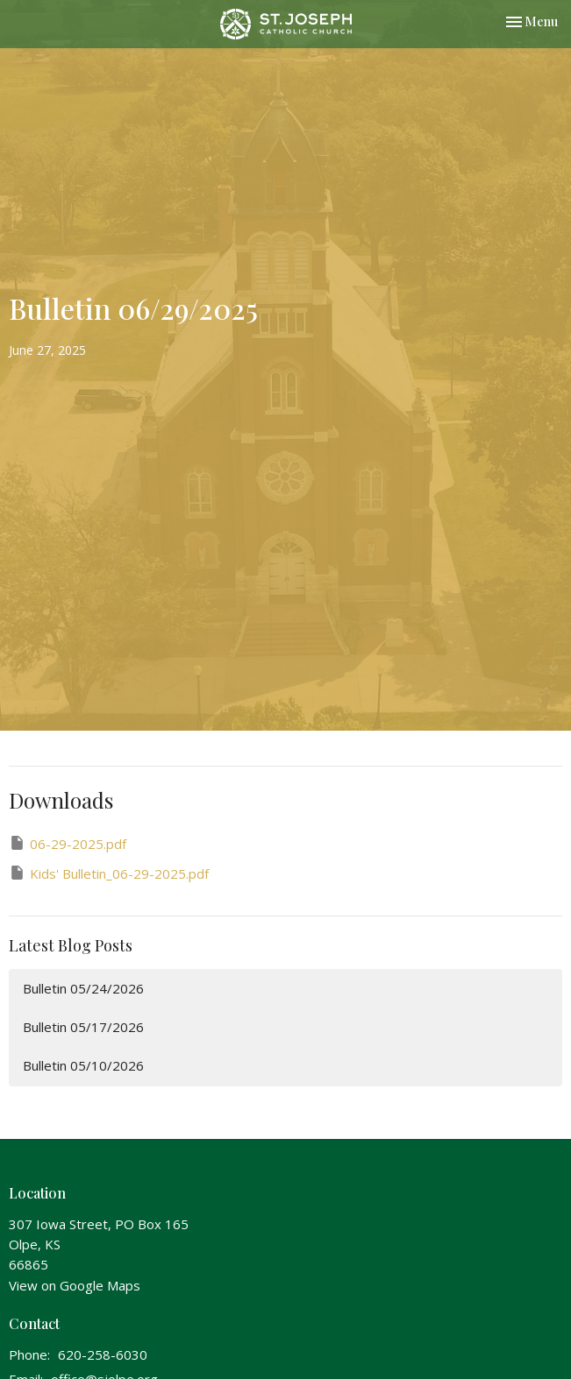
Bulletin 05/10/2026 (83, 1065)
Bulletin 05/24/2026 (83, 988)
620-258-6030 (102, 1354)
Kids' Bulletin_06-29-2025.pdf (109, 873)
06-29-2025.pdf (67, 843)
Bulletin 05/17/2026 (83, 1027)
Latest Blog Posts (70, 945)
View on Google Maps (74, 1285)
